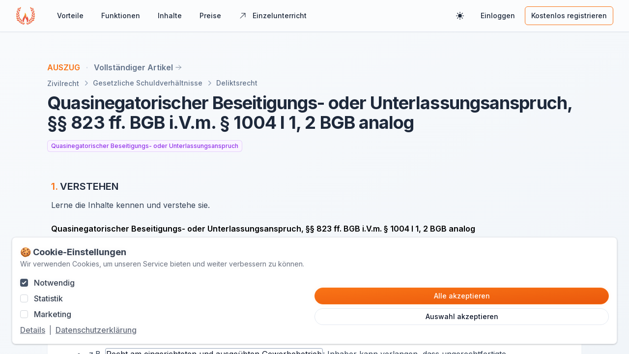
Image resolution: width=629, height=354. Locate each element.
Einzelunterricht (273, 15)
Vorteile (70, 15)
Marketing (52, 314)
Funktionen (120, 15)
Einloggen (498, 15)
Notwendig (54, 283)
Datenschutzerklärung (96, 330)
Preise (210, 15)
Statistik (48, 298)
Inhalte (170, 15)
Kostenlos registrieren (569, 15)
